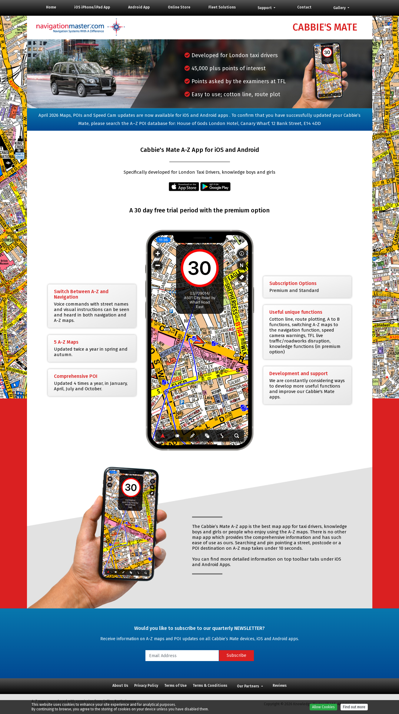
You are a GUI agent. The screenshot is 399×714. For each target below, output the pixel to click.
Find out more (354, 710)
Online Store (179, 7)
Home (51, 7)
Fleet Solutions (222, 7)
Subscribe (236, 655)
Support (265, 8)
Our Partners (248, 686)
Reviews (280, 685)
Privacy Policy (146, 685)
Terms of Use (175, 685)
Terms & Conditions (210, 685)
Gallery (340, 8)
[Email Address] (182, 655)
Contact (304, 7)
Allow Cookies (323, 710)
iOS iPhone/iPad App (92, 7)
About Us (120, 685)
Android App (139, 7)
